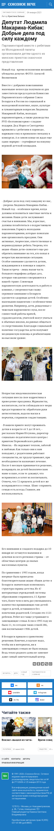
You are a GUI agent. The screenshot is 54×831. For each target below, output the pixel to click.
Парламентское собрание (39, 673)
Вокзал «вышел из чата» (17, 739)
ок (40, 685)
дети (16, 673)
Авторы (26, 759)
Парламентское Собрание (13, 12)
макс (40, 699)
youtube (14, 692)
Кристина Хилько (16, 16)
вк (14, 685)
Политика (7, 749)
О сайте (5, 759)
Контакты (15, 759)
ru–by (14, 699)
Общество (43, 749)
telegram (40, 692)
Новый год (24, 673)
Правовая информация (13, 763)
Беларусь (7, 673)
